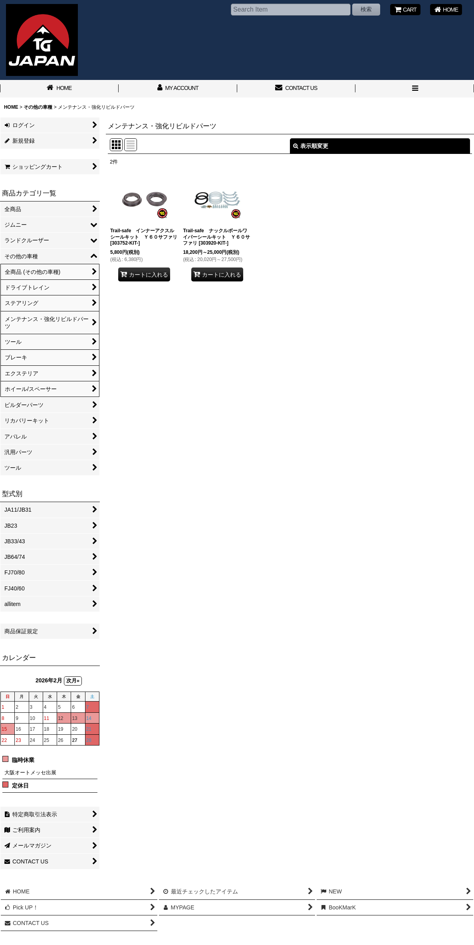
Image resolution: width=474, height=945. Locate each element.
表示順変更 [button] (310, 146)
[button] (414, 89)
